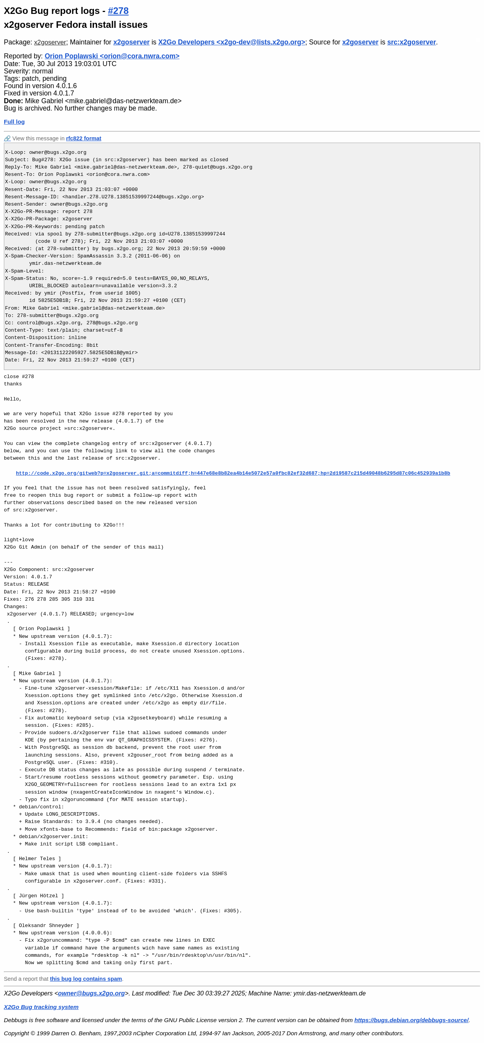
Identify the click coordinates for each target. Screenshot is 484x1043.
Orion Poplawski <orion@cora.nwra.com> (112, 56)
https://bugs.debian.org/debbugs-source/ (411, 1020)
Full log (14, 121)
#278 (118, 10)
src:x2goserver (411, 42)
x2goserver (50, 42)
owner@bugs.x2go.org (91, 993)
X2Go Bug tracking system (41, 1007)
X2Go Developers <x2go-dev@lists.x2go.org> (231, 42)
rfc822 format (83, 138)
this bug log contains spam (86, 979)
